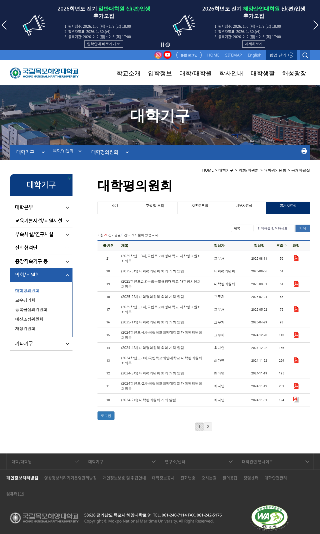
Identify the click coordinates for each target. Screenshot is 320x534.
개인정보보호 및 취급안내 (124, 478)
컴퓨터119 (15, 494)
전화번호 (188, 478)
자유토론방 (199, 207)
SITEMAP (233, 55)
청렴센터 (251, 478)
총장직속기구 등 (31, 261)
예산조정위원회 (29, 319)
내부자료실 (243, 207)
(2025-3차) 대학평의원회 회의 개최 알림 (152, 271)
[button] (168, 45)
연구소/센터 (175, 461)
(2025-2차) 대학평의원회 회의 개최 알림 (152, 296)
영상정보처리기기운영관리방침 (70, 478)
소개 (114, 207)
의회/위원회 (66, 152)
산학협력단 (26, 248)
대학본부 (24, 207)
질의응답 (230, 478)
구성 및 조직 (154, 207)
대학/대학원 (22, 461)
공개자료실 (288, 207)
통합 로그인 (189, 55)
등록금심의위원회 (31, 309)
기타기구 (24, 343)
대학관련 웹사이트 (257, 461)
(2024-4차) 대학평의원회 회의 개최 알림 (152, 347)
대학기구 (25, 152)
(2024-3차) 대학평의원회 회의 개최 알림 (152, 373)
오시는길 (209, 478)
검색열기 (305, 55)
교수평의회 (25, 300)
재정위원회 (25, 328)
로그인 (106, 415)
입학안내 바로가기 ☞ (103, 43)
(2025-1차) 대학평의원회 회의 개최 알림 (152, 322)
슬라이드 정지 (162, 45)
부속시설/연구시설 (34, 234)
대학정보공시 (163, 478)
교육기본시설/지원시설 (38, 221)
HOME (213, 55)
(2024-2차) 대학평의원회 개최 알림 (148, 399)
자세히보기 (253, 43)
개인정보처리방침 (22, 477)
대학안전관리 (275, 478)
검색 (302, 228)
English (255, 55)
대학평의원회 (112, 152)
